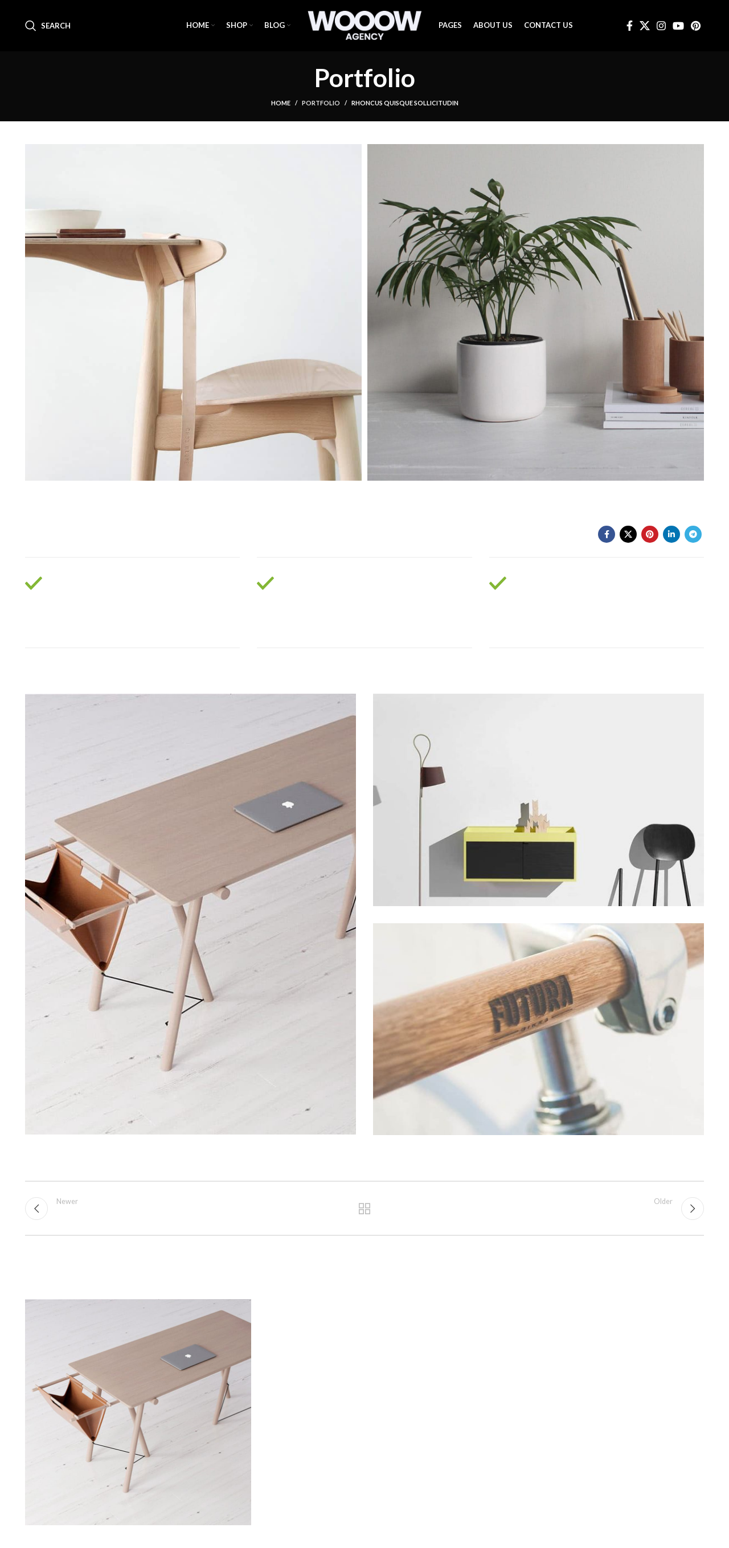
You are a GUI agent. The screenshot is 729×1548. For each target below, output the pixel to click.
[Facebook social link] (629, 25)
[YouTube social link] (678, 25)
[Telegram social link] (693, 534)
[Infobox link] (132, 602)
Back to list (365, 1208)
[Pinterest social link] (695, 25)
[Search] (47, 25)
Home (280, 103)
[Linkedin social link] (671, 534)
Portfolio (321, 103)
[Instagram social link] (661, 25)
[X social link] (644, 25)
